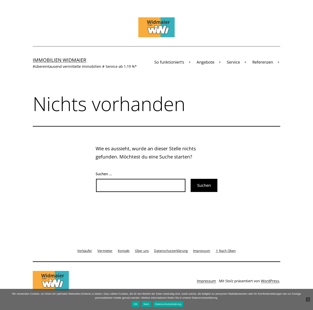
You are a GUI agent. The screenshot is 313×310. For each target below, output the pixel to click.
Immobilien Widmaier (59, 60)
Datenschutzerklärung (168, 304)
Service (233, 62)
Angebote (205, 62)
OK (136, 304)
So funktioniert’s (169, 62)
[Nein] (308, 299)
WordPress (270, 281)
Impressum (206, 281)
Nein (146, 304)
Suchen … (104, 173)
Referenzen (262, 62)
